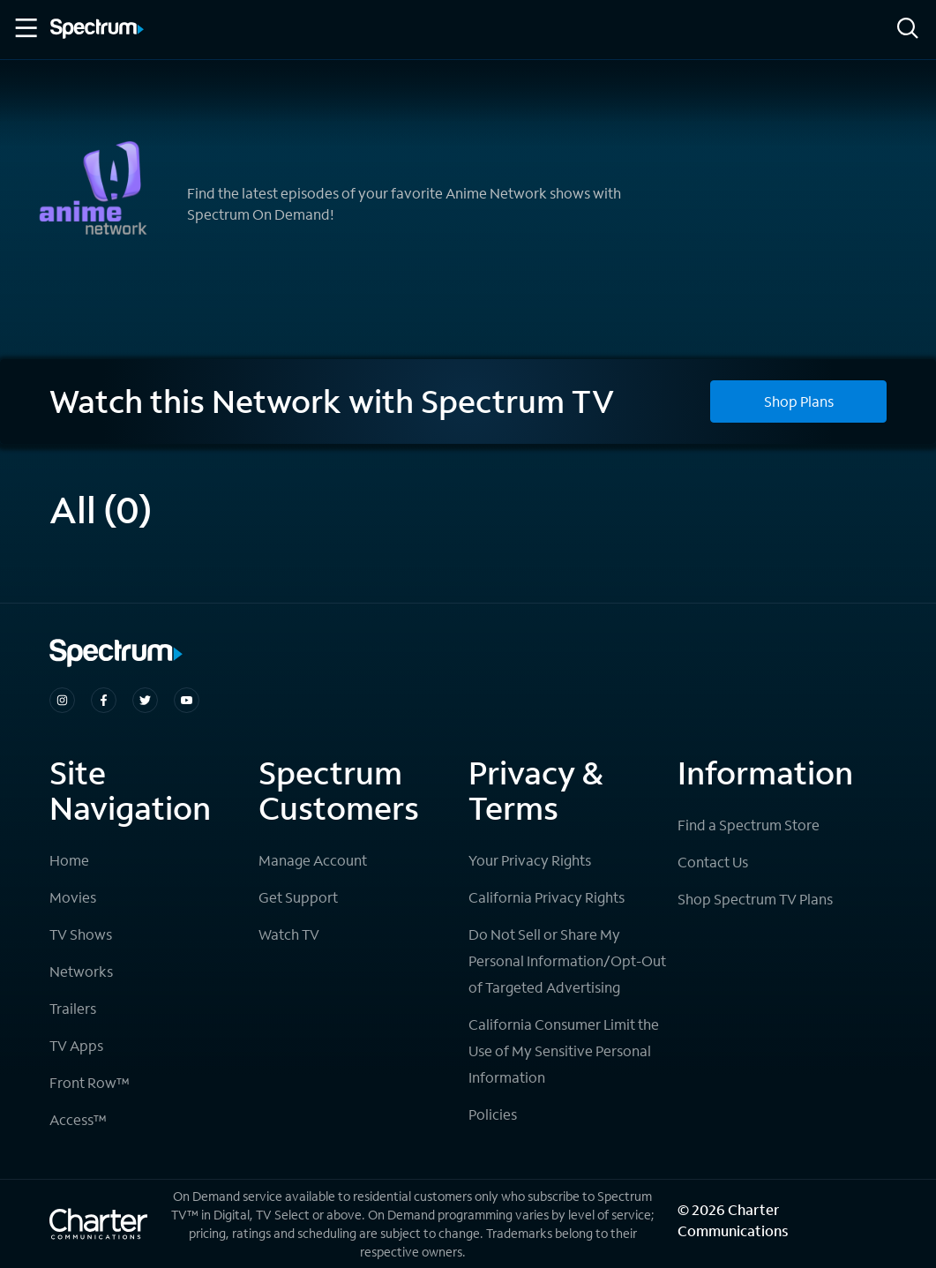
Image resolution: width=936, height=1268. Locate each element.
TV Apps (76, 1045)
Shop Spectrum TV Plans (755, 898)
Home (69, 860)
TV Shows (80, 934)
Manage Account (312, 860)
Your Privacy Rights (529, 860)
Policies (492, 1114)
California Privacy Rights (546, 897)
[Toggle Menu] (24, 28)
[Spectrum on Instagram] (62, 700)
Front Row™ (89, 1082)
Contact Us (713, 861)
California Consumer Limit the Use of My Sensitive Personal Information (563, 1050)
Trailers (72, 1008)
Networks (81, 971)
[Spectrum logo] (97, 30)
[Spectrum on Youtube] (186, 700)
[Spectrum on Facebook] (103, 700)
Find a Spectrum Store (749, 824)
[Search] (907, 30)
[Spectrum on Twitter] (145, 700)
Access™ (78, 1119)
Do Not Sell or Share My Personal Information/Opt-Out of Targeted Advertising (567, 960)
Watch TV (288, 934)
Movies (72, 897)
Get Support (298, 897)
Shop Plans (799, 401)
